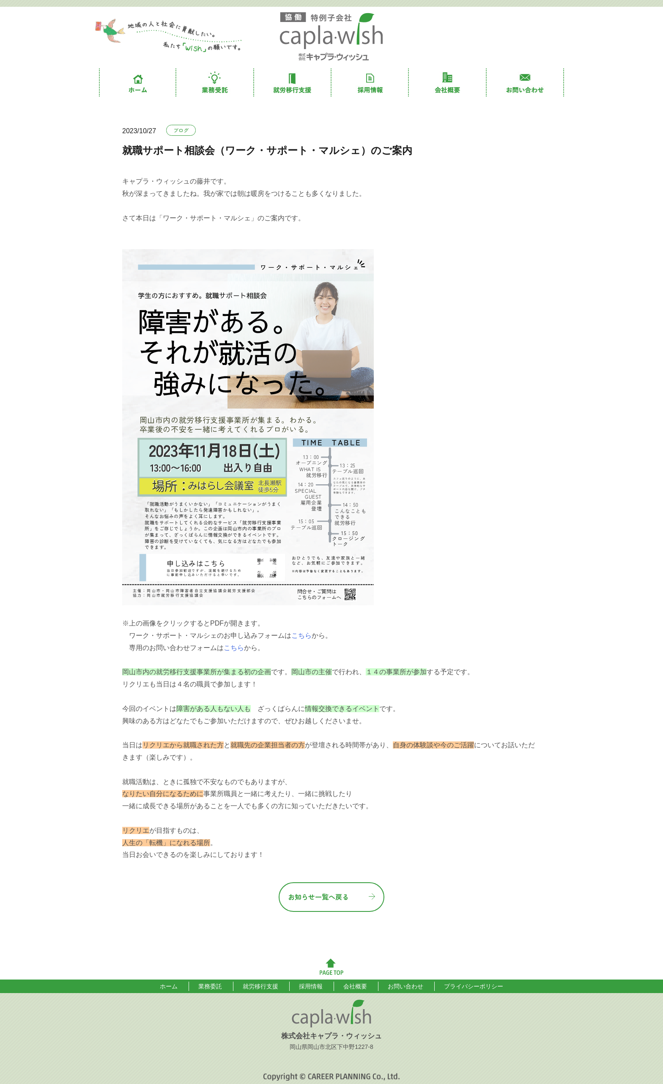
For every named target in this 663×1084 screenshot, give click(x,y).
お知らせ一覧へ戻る (318, 897)
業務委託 (215, 82)
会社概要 (447, 82)
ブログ (181, 130)
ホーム (137, 82)
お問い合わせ (525, 82)
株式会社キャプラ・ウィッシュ (331, 36)
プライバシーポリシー (473, 986)
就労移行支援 (293, 82)
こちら (301, 635)
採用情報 (370, 82)
